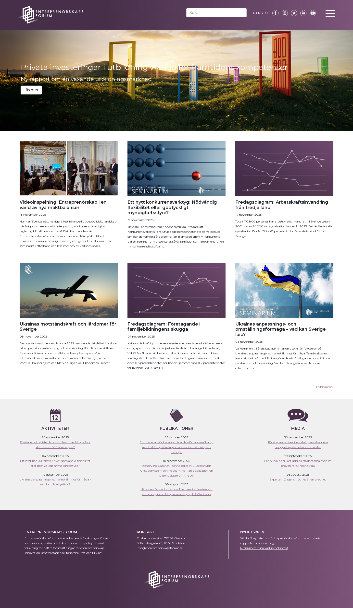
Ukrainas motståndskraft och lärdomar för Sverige (68, 326)
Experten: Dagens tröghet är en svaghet (298, 479)
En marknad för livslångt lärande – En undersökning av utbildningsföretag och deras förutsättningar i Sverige (177, 447)
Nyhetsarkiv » (325, 386)
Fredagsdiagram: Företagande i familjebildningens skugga (163, 326)
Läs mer (31, 90)
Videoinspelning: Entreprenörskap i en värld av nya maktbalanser (63, 204)
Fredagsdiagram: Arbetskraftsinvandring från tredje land (281, 204)
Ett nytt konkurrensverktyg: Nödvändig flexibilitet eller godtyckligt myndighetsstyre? (172, 207)
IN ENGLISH (260, 13)
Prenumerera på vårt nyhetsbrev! (264, 548)
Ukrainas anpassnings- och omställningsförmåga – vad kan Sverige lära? (280, 329)
